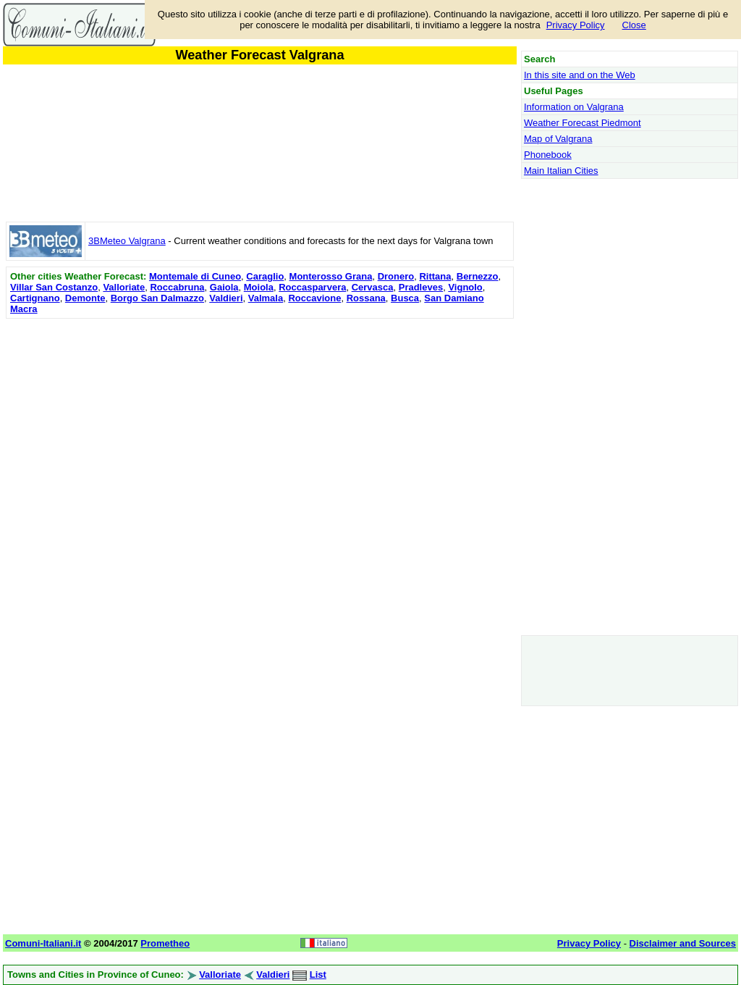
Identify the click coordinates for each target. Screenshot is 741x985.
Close (634, 25)
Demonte (85, 298)
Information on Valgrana (574, 106)
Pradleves (421, 287)
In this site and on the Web (579, 75)
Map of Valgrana (558, 138)
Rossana (366, 298)
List (318, 974)
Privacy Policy (575, 25)
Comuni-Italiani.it (43, 943)
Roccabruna (177, 287)
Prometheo (165, 943)
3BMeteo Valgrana (127, 240)
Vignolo (465, 287)
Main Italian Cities (561, 170)
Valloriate (124, 287)
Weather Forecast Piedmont (582, 122)
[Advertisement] (260, 423)
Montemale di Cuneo (195, 276)
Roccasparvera (312, 287)
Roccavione (314, 298)
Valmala (265, 298)
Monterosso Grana (331, 276)
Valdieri (225, 298)
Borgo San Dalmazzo (157, 298)
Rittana (435, 276)
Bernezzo (478, 276)
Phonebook (548, 154)
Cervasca (373, 287)
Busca (405, 298)
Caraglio (265, 276)
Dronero (396, 276)
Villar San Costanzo (54, 287)
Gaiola (224, 287)
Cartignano (35, 298)
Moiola (259, 287)
